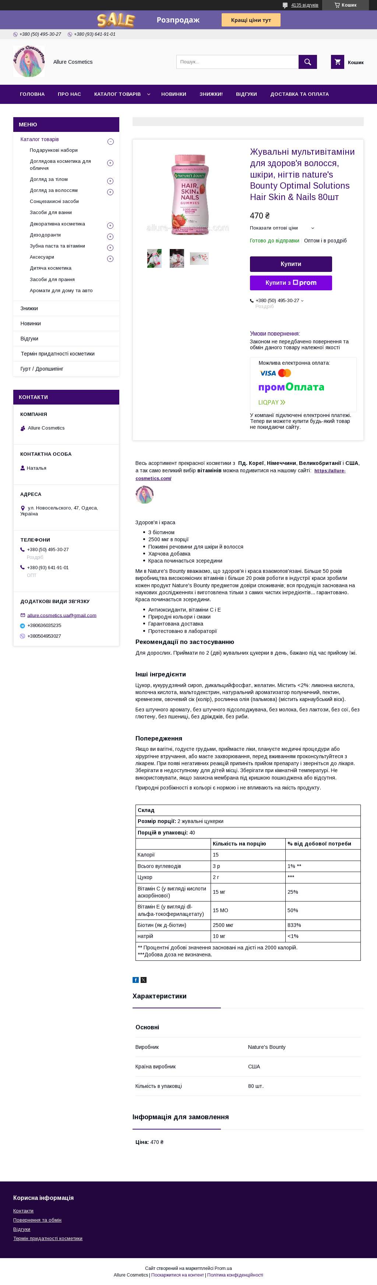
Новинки (173, 94)
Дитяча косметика (50, 268)
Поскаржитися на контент (177, 1275)
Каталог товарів (117, 94)
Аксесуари (42, 257)
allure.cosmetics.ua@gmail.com (61, 615)
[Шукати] (308, 62)
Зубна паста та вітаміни (57, 246)
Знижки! (211, 94)
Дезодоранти (45, 235)
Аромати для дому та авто (61, 290)
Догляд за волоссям (54, 190)
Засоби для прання (52, 279)
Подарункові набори (54, 150)
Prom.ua (223, 1268)
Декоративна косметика (57, 224)
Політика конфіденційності (235, 1275)
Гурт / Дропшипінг (42, 369)
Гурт (67, 113)
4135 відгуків (304, 5)
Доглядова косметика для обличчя (60, 164)
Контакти (33, 113)
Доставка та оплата (299, 94)
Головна (32, 94)
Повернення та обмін (37, 1220)
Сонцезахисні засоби (54, 201)
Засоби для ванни (51, 212)
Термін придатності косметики (58, 354)
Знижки (29, 308)
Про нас (69, 94)
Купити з (290, 283)
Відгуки (246, 94)
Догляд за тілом (49, 179)
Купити (291, 264)
